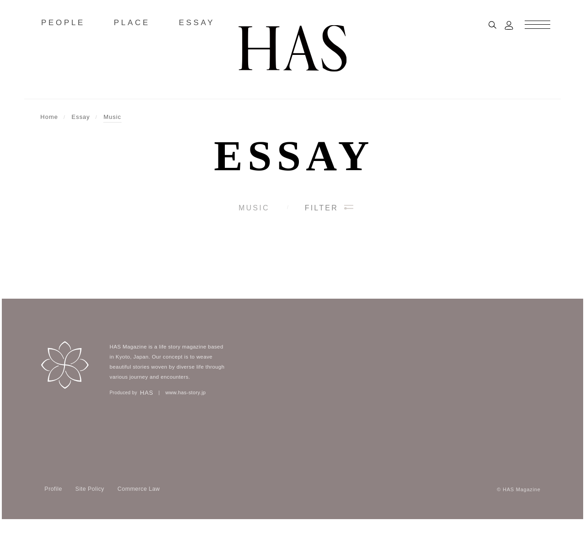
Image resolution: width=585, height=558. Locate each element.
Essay (294, 155)
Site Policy (89, 523)
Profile (53, 523)
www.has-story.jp (185, 427)
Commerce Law (138, 523)
